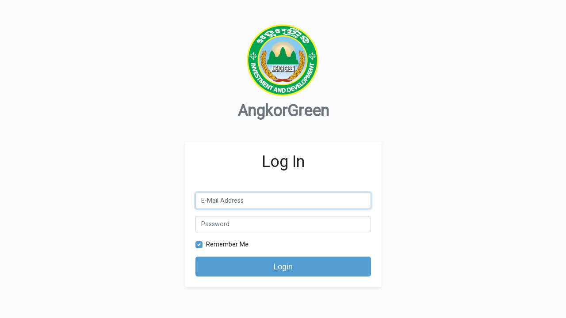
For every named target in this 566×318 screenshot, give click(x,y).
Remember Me (227, 244)
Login (283, 266)
